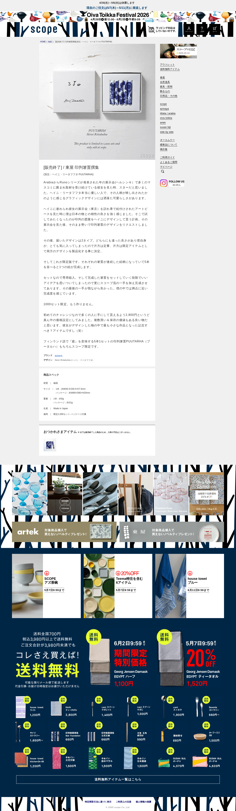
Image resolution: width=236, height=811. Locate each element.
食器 (162, 77)
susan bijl (165, 127)
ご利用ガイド (167, 157)
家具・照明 (166, 86)
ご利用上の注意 (123, 802)
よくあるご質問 (168, 162)
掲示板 (163, 149)
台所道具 (165, 82)
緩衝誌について (168, 144)
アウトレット (167, 64)
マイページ (166, 166)
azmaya (58, 356)
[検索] (162, 172)
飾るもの (165, 91)
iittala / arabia (168, 113)
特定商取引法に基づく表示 (98, 802)
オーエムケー (167, 140)
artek (163, 122)
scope (163, 104)
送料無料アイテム (170, 69)
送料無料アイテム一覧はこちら (118, 779)
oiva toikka (166, 118)
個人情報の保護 (143, 802)
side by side (166, 132)
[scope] (43, 29)
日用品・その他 (168, 95)
